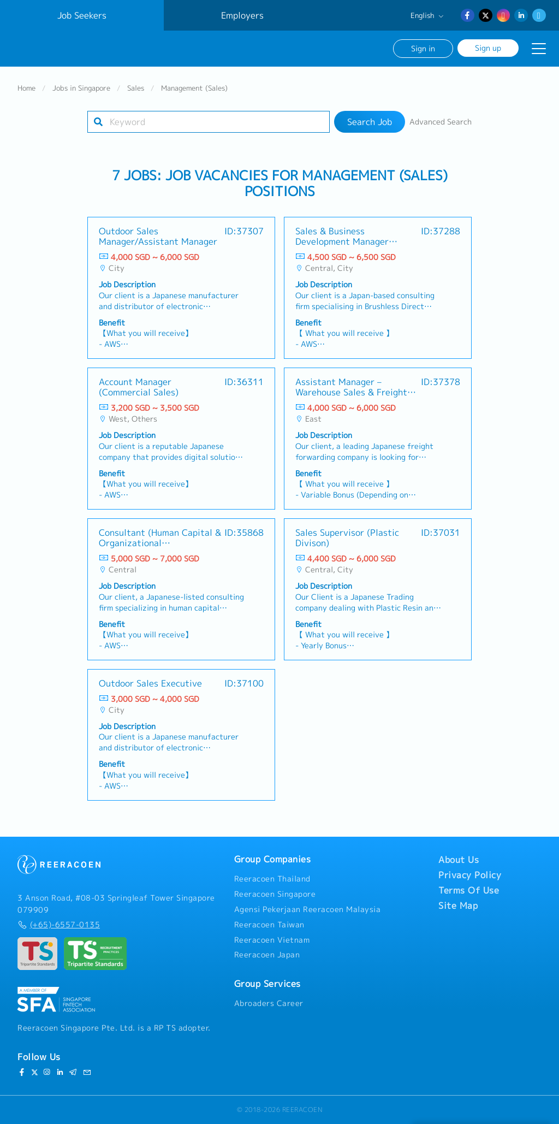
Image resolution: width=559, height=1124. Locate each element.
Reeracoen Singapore (275, 894)
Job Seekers (81, 15)
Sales (135, 89)
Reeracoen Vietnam (272, 939)
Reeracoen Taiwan (269, 924)
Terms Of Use (468, 890)
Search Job (369, 123)
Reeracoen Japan (267, 955)
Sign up (488, 48)
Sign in (423, 48)
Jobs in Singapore (81, 89)
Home (26, 89)
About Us (458, 860)
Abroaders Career (269, 1003)
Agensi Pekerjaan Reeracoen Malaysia (307, 909)
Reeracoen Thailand (272, 879)
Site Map (458, 906)
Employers (242, 15)
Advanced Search (440, 123)
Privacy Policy (469, 875)
